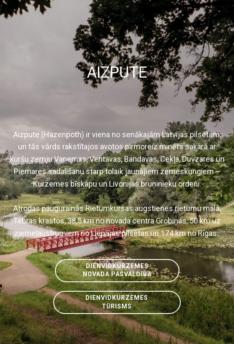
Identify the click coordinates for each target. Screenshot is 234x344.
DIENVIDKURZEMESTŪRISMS (116, 302)
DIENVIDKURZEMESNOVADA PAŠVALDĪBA (117, 270)
